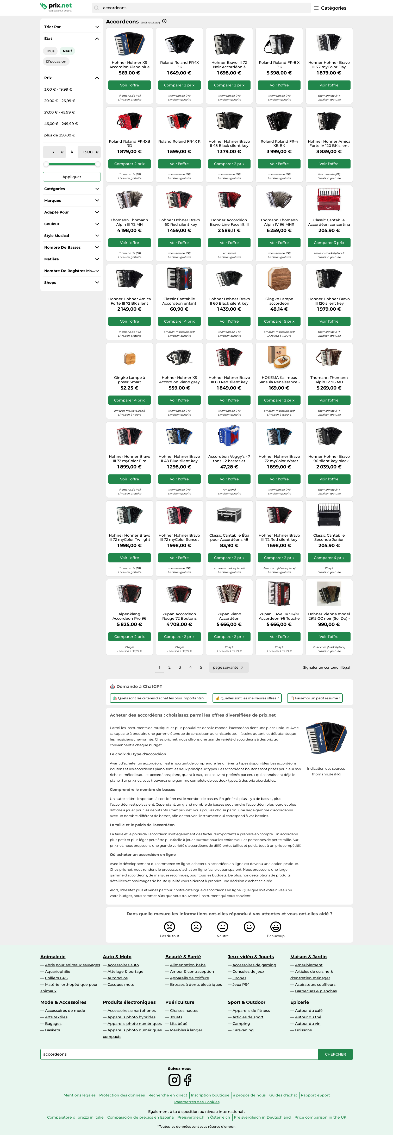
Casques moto (121, 984)
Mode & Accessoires (63, 1002)
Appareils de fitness (251, 1010)
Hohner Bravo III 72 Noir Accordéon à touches (229, 64)
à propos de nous (249, 1095)
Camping (241, 1023)
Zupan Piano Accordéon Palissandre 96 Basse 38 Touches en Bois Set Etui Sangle (229, 616)
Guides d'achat (283, 1095)
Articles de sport (248, 1017)
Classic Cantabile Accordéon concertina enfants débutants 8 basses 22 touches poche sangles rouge (329, 222)
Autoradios (118, 978)
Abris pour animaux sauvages (72, 965)
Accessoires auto (123, 965)
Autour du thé (308, 1017)
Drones (239, 978)
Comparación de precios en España (140, 1117)
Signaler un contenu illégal (326, 667)
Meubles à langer (186, 1030)
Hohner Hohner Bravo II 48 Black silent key (229, 143)
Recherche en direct (167, 1095)
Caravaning (243, 1030)
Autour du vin (308, 1023)
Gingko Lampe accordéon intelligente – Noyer (279, 301)
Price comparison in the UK (320, 1117)
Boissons (303, 1030)
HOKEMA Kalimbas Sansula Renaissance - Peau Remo (279, 379)
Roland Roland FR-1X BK (179, 64)
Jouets (176, 1017)
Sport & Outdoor (246, 1002)
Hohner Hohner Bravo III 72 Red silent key (279, 537)
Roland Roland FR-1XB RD (129, 143)
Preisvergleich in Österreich (203, 1117)
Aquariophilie (57, 971)
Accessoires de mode (65, 1010)
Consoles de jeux (248, 971)
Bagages (53, 1023)
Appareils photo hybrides (131, 1017)
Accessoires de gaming (254, 965)
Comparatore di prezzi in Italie (75, 1117)
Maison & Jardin (308, 956)
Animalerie (53, 956)
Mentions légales (80, 1095)
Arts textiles (56, 1017)
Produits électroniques (129, 1002)
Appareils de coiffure (189, 978)
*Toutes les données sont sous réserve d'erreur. (196, 1126)
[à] (88, 152)
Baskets (52, 1030)
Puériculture (180, 1002)
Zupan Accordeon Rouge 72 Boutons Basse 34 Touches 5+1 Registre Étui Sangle (179, 616)
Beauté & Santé (183, 956)
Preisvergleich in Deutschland (262, 1117)
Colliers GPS (56, 978)
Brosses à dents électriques (196, 984)
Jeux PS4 (241, 984)
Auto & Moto (117, 956)
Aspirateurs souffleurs (315, 984)
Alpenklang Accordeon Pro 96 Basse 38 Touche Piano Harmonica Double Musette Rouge (129, 616)
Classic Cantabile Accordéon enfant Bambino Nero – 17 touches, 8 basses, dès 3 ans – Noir (179, 301)
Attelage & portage (126, 971)
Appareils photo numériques (135, 1023)
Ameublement (309, 965)
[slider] (46, 164)
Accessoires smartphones (132, 1010)
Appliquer (72, 176)
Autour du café (309, 1010)
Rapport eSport (315, 1095)
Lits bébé (179, 1023)
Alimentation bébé (188, 965)
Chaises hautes (184, 1010)
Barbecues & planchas (316, 991)
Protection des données (122, 1095)
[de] (53, 152)
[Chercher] (96, 8)
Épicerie (299, 1002)
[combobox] (205, 8)
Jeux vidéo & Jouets (251, 956)
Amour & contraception (192, 971)
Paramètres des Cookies (197, 1102)
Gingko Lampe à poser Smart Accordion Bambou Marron (129, 379)
